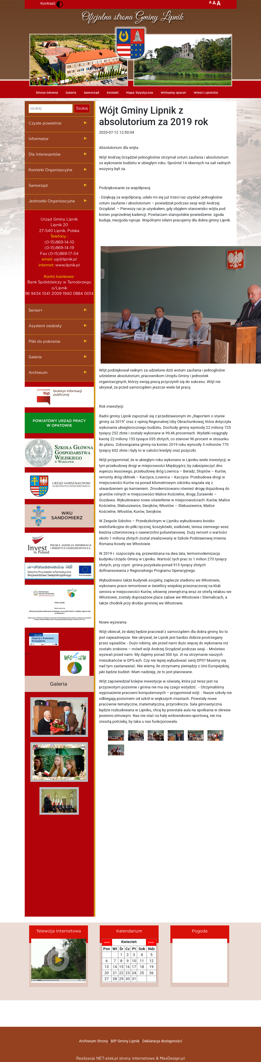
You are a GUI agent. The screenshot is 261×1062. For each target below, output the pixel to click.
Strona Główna (47, 92)
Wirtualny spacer (173, 92)
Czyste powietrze (45, 123)
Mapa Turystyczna (139, 92)
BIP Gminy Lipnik (125, 1041)
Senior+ (36, 310)
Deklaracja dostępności (162, 1041)
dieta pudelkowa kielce (59, 846)
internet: (46, 265)
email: (47, 259)
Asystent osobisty (45, 326)
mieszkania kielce (59, 835)
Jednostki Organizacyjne (52, 201)
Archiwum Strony (93, 1041)
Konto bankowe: (59, 277)
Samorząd (91, 92)
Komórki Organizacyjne (50, 170)
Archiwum (38, 373)
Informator (39, 139)
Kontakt (113, 92)
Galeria (71, 92)
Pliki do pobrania (44, 342)
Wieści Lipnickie (206, 92)
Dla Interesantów (45, 155)
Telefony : (59, 236)
